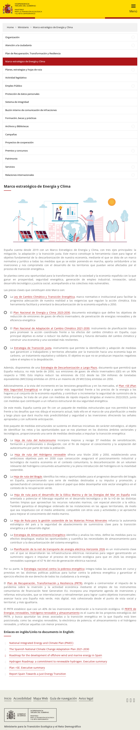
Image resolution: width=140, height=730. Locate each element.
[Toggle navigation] (132, 8)
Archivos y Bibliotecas (17, 126)
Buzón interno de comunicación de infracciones (31, 110)
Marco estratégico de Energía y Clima (53, 27)
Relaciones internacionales (19, 175)
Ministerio (23, 27)
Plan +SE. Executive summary (27, 667)
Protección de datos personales (22, 94)
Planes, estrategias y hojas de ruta (23, 69)
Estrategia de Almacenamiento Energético (39, 535)
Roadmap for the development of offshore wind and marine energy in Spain (55, 655)
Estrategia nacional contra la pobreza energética (54, 569)
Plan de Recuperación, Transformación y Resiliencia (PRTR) (44, 583)
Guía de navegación (63, 698)
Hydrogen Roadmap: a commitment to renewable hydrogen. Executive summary (58, 661)
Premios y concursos (16, 150)
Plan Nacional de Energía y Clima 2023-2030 (41, 312)
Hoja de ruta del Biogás (28, 476)
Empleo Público (13, 85)
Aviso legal (86, 698)
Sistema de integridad (17, 102)
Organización (12, 37)
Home (10, 27)
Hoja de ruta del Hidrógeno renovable (40, 454)
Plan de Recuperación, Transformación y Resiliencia (33, 53)
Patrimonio (11, 158)
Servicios (10, 166)
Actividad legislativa (15, 77)
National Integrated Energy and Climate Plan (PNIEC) (41, 643)
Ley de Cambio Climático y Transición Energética (44, 296)
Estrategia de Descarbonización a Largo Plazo (69, 367)
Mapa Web (40, 698)
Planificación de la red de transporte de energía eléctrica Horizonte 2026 (59, 549)
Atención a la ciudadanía (18, 45)
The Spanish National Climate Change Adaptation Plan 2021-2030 (49, 649)
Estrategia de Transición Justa (32, 348)
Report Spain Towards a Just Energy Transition (37, 674)
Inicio (7, 698)
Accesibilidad (22, 698)
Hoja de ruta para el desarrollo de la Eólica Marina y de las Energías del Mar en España (72, 494)
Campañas (11, 134)
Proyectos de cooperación (19, 142)
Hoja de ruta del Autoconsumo (35, 440)
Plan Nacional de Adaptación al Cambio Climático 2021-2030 (51, 328)
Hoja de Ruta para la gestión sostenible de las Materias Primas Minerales (60, 520)
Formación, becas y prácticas (20, 118)
